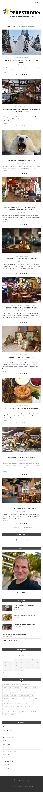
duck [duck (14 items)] (34, 692)
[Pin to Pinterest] (22, 74)
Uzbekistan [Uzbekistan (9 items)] (15, 711)
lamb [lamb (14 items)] (5, 701)
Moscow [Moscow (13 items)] (30, 701)
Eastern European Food (8, 737)
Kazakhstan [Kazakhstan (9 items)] (15, 698)
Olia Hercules (5, 754)
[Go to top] (21, 790)
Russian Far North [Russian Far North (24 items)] (16, 706)
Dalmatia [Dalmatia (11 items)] (26, 692)
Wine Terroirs (5, 768)
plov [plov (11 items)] (25, 703)
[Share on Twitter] (20, 74)
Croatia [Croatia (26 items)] (6, 692)
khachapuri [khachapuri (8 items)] (25, 698)
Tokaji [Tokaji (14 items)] (26, 709)
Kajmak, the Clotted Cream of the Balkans (24, 606)
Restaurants (11, 23)
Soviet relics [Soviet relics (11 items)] (7, 709)
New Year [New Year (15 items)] (18, 703)
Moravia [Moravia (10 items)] (21, 701)
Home (3, 23)
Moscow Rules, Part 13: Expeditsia (21, 160)
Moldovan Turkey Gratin (10, 641)
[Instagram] (35, 2)
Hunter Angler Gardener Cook (10, 751)
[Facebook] (32, 2)
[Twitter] (33, 2)
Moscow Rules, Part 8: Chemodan (22, 357)
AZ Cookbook (6, 727)
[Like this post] (16, 74)
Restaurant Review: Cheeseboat (24, 624)
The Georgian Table (7, 761)
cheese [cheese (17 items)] (5, 690)
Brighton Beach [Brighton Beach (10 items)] (8, 687)
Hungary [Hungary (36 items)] (30, 695)
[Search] (40, 2)
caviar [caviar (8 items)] (35, 687)
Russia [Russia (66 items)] (5, 706)
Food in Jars (5, 747)
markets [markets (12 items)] (13, 701)
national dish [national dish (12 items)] (7, 703)
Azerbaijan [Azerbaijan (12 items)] (15, 684)
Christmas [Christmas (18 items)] (34, 690)
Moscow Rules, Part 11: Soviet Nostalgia (22, 308)
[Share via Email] (26, 74)
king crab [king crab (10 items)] (34, 698)
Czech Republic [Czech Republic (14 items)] (16, 692)
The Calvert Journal (7, 758)
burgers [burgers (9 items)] (27, 687)
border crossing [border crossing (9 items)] (26, 684)
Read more (5, 72)
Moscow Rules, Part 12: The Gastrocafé (21, 259)
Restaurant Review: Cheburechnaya (14, 634)
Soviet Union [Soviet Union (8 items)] (18, 709)
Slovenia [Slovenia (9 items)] (35, 706)
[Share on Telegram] (24, 74)
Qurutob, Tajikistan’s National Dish (25, 615)
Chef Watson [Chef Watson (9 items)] (15, 690)
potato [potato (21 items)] (32, 703)
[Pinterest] (37, 2)
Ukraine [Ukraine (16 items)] (6, 711)
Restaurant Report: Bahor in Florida (21, 508)
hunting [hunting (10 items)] (6, 698)
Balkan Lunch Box (7, 730)
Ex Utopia (4, 740)
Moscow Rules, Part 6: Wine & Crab (21, 457)
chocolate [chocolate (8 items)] (25, 690)
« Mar (3, 673)
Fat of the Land (6, 744)
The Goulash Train (7, 765)
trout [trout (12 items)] (34, 709)
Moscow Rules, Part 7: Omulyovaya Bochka (21, 408)
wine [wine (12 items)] (13, 714)
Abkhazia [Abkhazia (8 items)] (6, 684)
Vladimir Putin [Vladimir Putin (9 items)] (34, 711)
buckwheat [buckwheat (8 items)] (18, 687)
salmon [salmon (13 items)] (27, 706)
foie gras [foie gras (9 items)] (13, 695)
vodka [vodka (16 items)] (5, 714)
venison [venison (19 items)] (24, 711)
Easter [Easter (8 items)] (5, 695)
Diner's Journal (6, 733)
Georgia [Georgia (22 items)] (22, 695)
